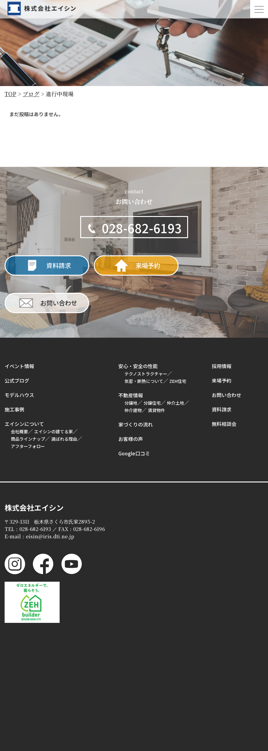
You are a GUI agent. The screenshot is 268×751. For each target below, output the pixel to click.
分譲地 (130, 365)
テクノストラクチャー (145, 336)
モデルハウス (19, 357)
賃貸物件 (156, 373)
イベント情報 (19, 328)
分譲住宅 (152, 365)
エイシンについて (24, 386)
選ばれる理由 (64, 401)
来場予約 (221, 343)
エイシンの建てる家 (53, 394)
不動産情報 (130, 357)
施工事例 (14, 372)
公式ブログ (17, 343)
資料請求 (221, 372)
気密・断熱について (143, 343)
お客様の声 (130, 401)
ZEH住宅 (177, 343)
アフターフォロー (28, 409)
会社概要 (19, 394)
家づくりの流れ (135, 387)
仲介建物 (133, 373)
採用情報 (221, 328)
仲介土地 (175, 365)
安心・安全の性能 (138, 328)
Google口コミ (134, 415)
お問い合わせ (226, 357)
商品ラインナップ (28, 401)
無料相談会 (224, 386)
